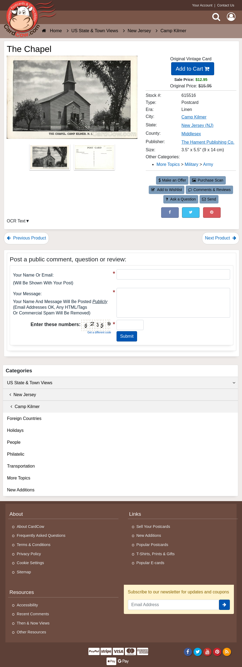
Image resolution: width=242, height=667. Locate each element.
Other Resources (31, 632)
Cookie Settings (30, 563)
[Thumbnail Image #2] (94, 159)
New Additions (20, 490)
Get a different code (99, 332)
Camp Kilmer (23, 406)
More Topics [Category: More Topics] (168, 164)
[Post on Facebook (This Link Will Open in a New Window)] (170, 212)
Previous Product (26, 238)
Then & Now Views (33, 623)
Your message (27, 293)
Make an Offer (172, 180)
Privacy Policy (29, 554)
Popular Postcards (152, 545)
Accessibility (27, 605)
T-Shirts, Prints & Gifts (156, 554)
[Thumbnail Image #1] (50, 159)
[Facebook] (188, 651)
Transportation (21, 466)
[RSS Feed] (227, 651)
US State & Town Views (121, 383)
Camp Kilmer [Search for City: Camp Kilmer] (193, 117)
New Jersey (21, 394)
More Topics (18, 478)
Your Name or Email (32, 275)
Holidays (15, 430)
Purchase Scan (207, 180)
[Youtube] (207, 651)
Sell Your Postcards (153, 526)
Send (209, 199)
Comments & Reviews (209, 190)
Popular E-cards (150, 563)
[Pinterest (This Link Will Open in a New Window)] (212, 212)
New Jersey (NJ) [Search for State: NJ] (197, 125)
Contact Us (225, 5)
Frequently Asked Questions (41, 535)
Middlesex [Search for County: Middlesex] (191, 134)
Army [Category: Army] (208, 164)
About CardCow (30, 526)
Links (135, 514)
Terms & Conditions (34, 545)
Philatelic (15, 454)
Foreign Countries (24, 418)
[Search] (216, 17)
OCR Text (16, 221)
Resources (21, 592)
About (16, 514)
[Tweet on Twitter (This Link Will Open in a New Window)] (191, 212)
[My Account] (231, 17)
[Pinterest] (217, 651)
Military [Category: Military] (191, 164)
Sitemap (24, 572)
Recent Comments (33, 614)
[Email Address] (173, 605)
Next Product (220, 238)
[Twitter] (198, 651)
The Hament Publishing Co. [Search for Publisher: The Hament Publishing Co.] (207, 142)
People (14, 442)
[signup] (224, 605)
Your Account (202, 5)
